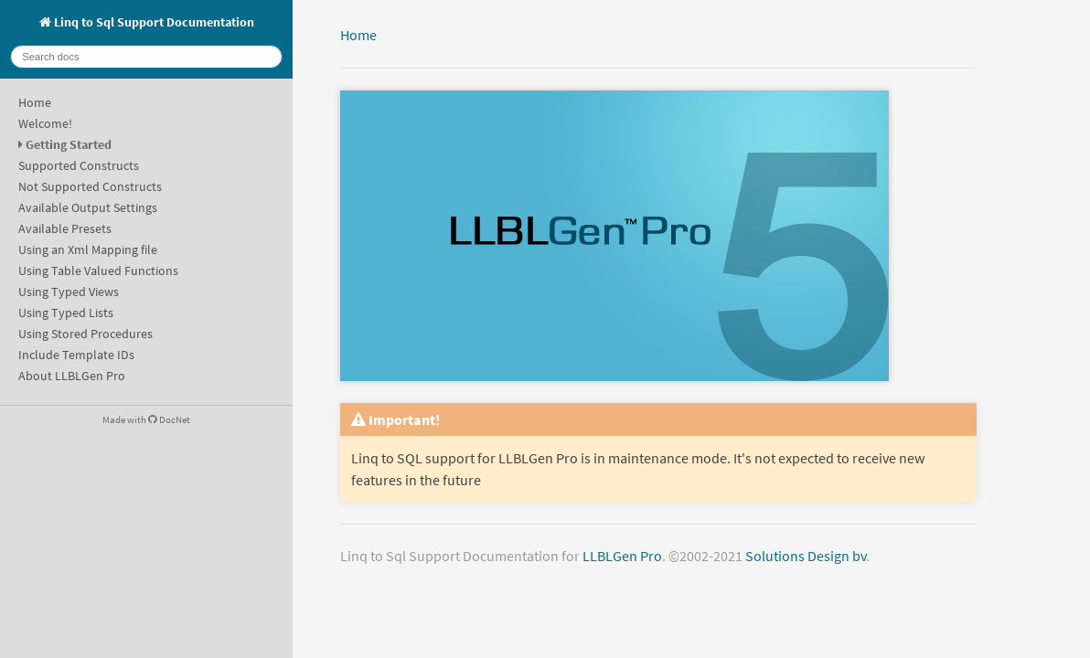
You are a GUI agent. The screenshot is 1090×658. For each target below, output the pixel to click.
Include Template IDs (76, 354)
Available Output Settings (87, 207)
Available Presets (65, 228)
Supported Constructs (78, 165)
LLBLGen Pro (622, 556)
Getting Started (69, 144)
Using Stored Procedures (85, 333)
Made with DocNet (146, 419)
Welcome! (45, 123)
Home (34, 102)
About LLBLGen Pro (71, 375)
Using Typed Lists (65, 312)
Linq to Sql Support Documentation (146, 22)
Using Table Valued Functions (98, 270)
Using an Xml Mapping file (87, 249)
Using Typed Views (68, 291)
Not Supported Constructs (90, 186)
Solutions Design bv (805, 556)
